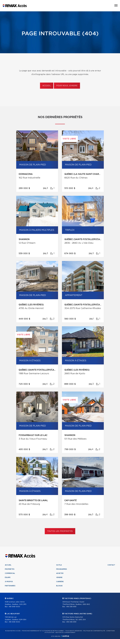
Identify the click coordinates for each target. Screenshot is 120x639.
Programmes (61, 569)
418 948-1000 (14, 606)
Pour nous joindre (67, 86)
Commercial (10, 573)
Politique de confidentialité (94, 630)
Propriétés (9, 569)
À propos (9, 581)
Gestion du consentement (65, 632)
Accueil (46, 86)
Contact (111, 565)
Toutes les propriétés (60, 531)
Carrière (60, 581)
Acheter (59, 573)
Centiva (65, 636)
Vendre (59, 577)
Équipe (7, 577)
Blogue (59, 585)
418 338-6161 (71, 606)
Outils (59, 565)
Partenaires (10, 585)
